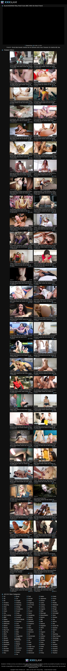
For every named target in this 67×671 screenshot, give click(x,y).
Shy (29, 445)
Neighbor (42, 625)
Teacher (54, 653)
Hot (53, 337)
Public (53, 102)
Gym (49, 102)
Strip (53, 642)
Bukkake (41, 571)
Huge (44, 264)
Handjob (49, 283)
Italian (41, 596)
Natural (42, 623)
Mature (49, 301)
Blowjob (39, 84)
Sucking (54, 646)
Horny (29, 638)
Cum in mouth (19, 619)
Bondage (5, 642)
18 (10, 66)
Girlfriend (45, 373)
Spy (53, 632)
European (18, 648)
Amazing (5, 605)
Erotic (27, 481)
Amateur (36, 66)
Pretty (41, 653)
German (53, 66)
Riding (52, 373)
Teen (50, 84)
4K (54, 84)
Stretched (54, 640)
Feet (29, 596)
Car (21, 355)
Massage (51, 156)
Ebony (22, 337)
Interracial (34, 47)
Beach (40, 283)
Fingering (30, 602)
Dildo (49, 355)
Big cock (16, 84)
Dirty (47, 499)
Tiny (52, 84)
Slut (53, 623)
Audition (14, 66)
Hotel (29, 642)
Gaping (29, 617)
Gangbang (30, 615)
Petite (50, 373)
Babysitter (36, 192)
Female (30, 598)
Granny (26, 373)
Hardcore (31, 66)
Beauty (5, 627)
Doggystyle (18, 636)
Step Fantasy (55, 636)
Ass (12, 66)
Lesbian (42, 605)
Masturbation (43, 615)
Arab (11, 319)
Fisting (29, 607)
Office (41, 627)
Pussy (41, 47)
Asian (4, 611)
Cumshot (24, 66)
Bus (19, 102)
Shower (28, 553)
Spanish (54, 627)
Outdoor (42, 636)
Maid (41, 611)
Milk (41, 621)
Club (46, 192)
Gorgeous (30, 623)
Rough (52, 120)
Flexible (42, 246)
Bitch (4, 634)
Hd (30, 47)
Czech (17, 625)
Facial (16, 652)
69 (34, 391)
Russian (31, 228)
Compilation (18, 609)
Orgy (30, 355)
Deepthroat (47, 409)
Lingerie (42, 609)
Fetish (24, 228)
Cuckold (18, 174)
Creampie (25, 47)
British (4, 646)
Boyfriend (21, 156)
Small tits (53, 47)
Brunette (20, 47)
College (23, 391)
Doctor (47, 228)
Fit (28, 609)
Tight (21, 120)
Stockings (54, 638)
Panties (42, 640)
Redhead (54, 605)
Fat (16, 654)
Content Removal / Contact (50, 669)
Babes (4, 619)
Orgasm (42, 632)
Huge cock (47, 264)
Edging (17, 644)
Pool (41, 648)
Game (29, 613)
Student (54, 644)
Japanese (42, 598)
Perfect (42, 644)
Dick (28, 47)
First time (22, 427)
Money (47, 589)
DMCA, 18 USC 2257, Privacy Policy (34, 669)
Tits (49, 47)
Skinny (54, 621)
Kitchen (42, 600)
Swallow (54, 650)
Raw (59, 47)
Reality (49, 120)
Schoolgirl (54, 613)
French (49, 210)
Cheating (46, 463)
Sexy (53, 615)
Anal (35, 120)
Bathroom (5, 623)
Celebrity (17, 602)
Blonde (21, 66)
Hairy (29, 627)
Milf (51, 228)
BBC (56, 47)
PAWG (41, 638)
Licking (38, 47)
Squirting (54, 634)
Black (17, 47)
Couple (17, 611)
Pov (28, 228)
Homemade (31, 636)
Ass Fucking (16, 535)
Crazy (16, 613)
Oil (40, 630)
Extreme (51, 571)
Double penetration (17, 638)
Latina (55, 319)
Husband (30, 648)
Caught (17, 600)
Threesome (45, 47)
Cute (40, 373)
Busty (22, 102)
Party (41, 642)
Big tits (13, 47)
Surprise (25, 246)
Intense (29, 650)
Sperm (31, 589)
